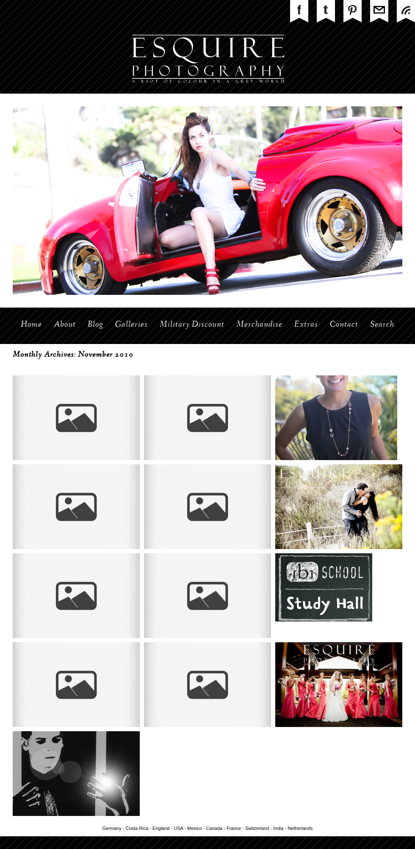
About (65, 325)
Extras (306, 325)
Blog (95, 325)
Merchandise (259, 325)
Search (382, 325)
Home (31, 325)
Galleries (131, 325)
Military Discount (192, 325)
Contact (344, 325)
